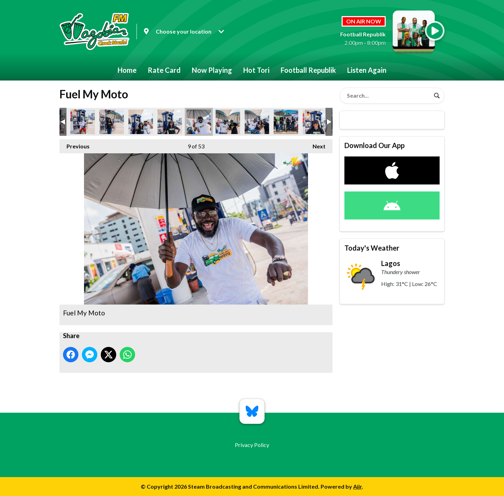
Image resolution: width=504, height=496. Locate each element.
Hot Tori (256, 70)
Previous (74, 144)
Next (316, 144)
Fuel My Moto (82, 122)
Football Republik (308, 70)
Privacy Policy (252, 444)
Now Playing (212, 70)
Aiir (357, 486)
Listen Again (366, 70)
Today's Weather (371, 248)
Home (127, 70)
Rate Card (164, 70)
